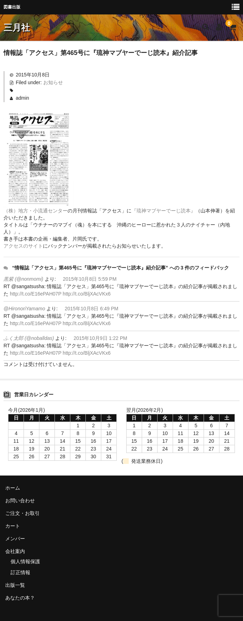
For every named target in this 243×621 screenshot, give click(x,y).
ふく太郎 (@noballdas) (29, 338)
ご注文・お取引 (22, 513)
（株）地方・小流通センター (36, 210)
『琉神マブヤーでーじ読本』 (164, 210)
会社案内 (15, 551)
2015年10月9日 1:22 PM (100, 338)
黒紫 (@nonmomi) (23, 279)
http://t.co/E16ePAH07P (36, 294)
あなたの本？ (20, 598)
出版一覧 (15, 585)
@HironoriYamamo (24, 308)
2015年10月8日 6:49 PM (92, 308)
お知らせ (53, 82)
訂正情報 (20, 572)
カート (12, 526)
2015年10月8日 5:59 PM (90, 279)
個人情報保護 (25, 561)
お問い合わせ (20, 500)
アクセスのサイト (23, 246)
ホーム (12, 488)
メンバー (15, 538)
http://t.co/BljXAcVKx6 (86, 294)
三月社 (17, 27)
